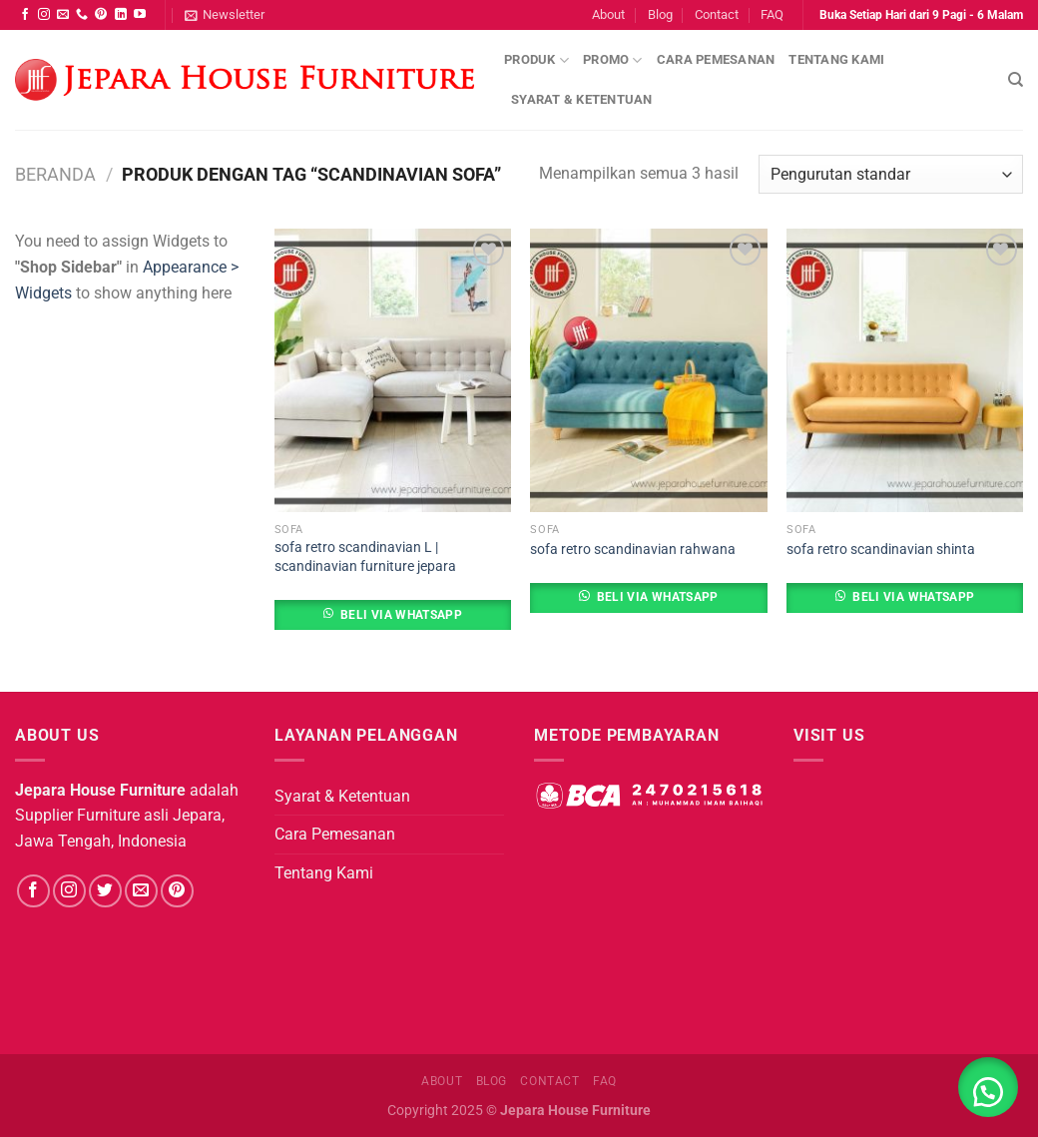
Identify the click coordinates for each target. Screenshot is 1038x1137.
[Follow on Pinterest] (101, 15)
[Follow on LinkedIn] (121, 15)
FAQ (772, 14)
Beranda (55, 174)
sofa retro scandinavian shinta (880, 549)
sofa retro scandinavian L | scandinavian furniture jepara (365, 557)
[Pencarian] (1015, 80)
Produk (536, 60)
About (608, 14)
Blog (660, 14)
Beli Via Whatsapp (401, 615)
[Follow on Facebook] (25, 15)
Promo (613, 60)
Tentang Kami (836, 59)
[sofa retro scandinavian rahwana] (648, 370)
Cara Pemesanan (716, 59)
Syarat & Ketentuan (582, 99)
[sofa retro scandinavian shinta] (904, 370)
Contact (717, 14)
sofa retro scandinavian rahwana (633, 549)
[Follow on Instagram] (44, 15)
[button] (988, 1087)
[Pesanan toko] (891, 174)
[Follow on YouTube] (140, 15)
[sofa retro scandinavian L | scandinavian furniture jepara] (392, 370)
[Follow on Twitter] (105, 890)
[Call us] (82, 15)
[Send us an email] (63, 15)
